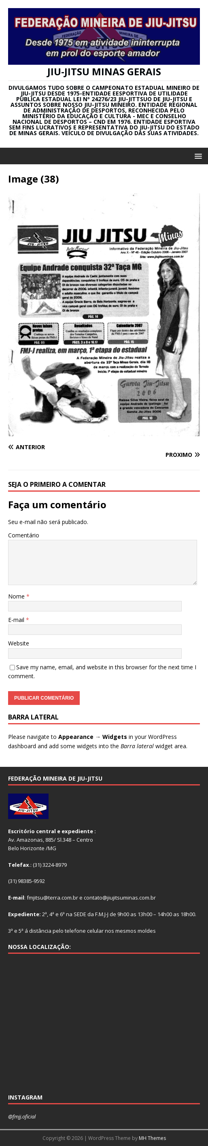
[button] (197, 155)
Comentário (23, 535)
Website (18, 643)
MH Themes (152, 1138)
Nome (17, 596)
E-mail (17, 620)
